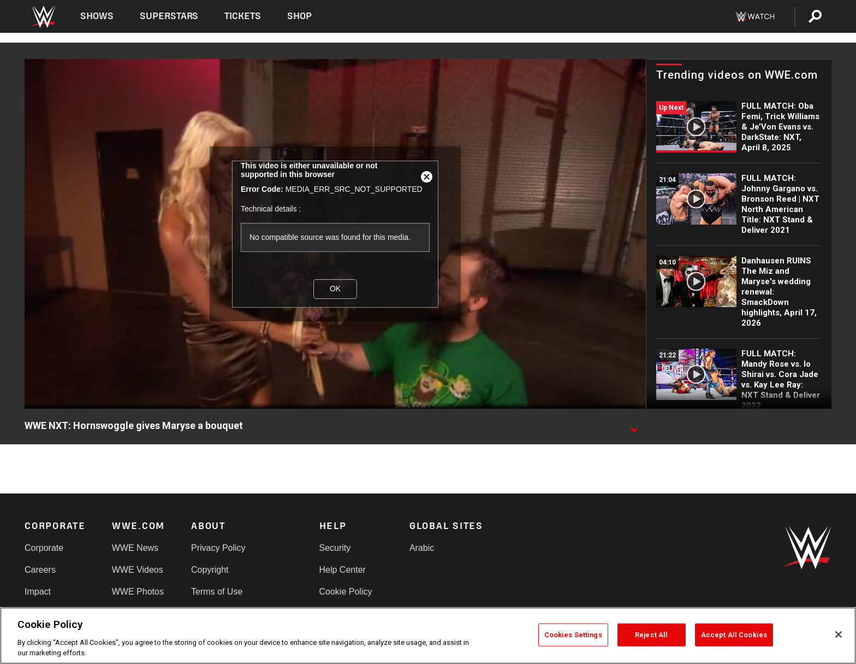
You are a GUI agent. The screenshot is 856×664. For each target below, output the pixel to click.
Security (335, 548)
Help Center (342, 569)
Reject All (651, 635)
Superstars (169, 16)
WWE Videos (137, 569)
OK (335, 288)
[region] (428, 635)
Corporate (44, 548)
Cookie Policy (345, 591)
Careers (40, 569)
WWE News (135, 548)
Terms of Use (216, 591)
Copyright (209, 569)
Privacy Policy (218, 548)
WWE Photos (138, 591)
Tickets (242, 16)
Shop (299, 16)
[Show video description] (634, 426)
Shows (97, 16)
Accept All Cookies (734, 635)
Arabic (421, 548)
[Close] (839, 634)
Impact (38, 591)
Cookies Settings (573, 635)
